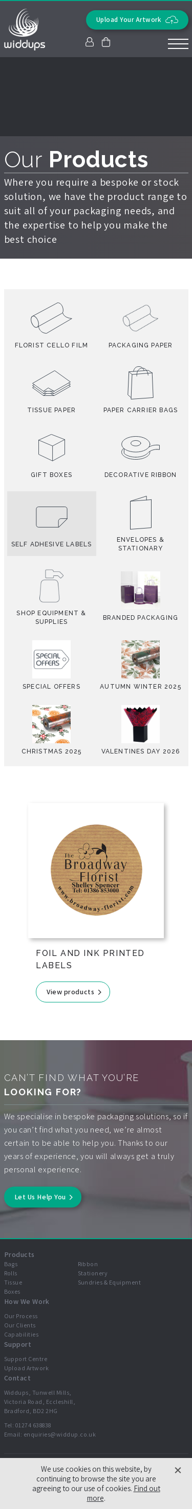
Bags (11, 1264)
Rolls (10, 1273)
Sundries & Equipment (109, 1282)
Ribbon (88, 1264)
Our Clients (20, 1325)
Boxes (12, 1291)
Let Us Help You (40, 1196)
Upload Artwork (26, 1368)
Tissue (13, 1282)
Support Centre (26, 1359)
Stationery (93, 1273)
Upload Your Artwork (137, 19)
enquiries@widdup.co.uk (60, 1434)
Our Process (21, 1316)
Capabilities (21, 1334)
